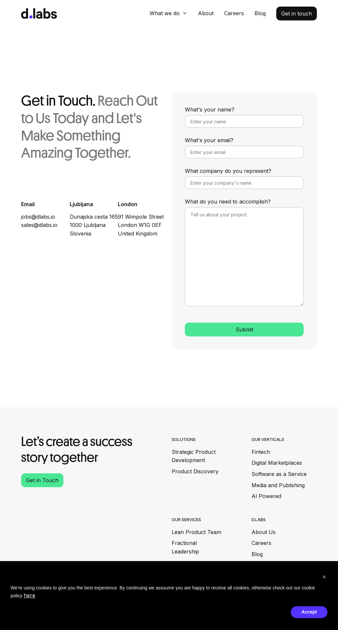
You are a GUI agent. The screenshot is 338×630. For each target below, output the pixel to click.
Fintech (261, 452)
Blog (260, 13)
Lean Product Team (196, 532)
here (29, 595)
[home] (39, 13)
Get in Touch (42, 480)
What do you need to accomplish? (228, 201)
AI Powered (266, 496)
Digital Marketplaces (277, 462)
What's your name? (209, 109)
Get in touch (296, 13)
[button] (168, 13)
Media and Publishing (278, 485)
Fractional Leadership (185, 547)
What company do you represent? (228, 171)
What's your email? (209, 140)
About (206, 13)
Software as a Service (279, 474)
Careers (234, 13)
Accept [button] (309, 611)
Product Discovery (195, 471)
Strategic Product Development (194, 456)
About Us (264, 532)
